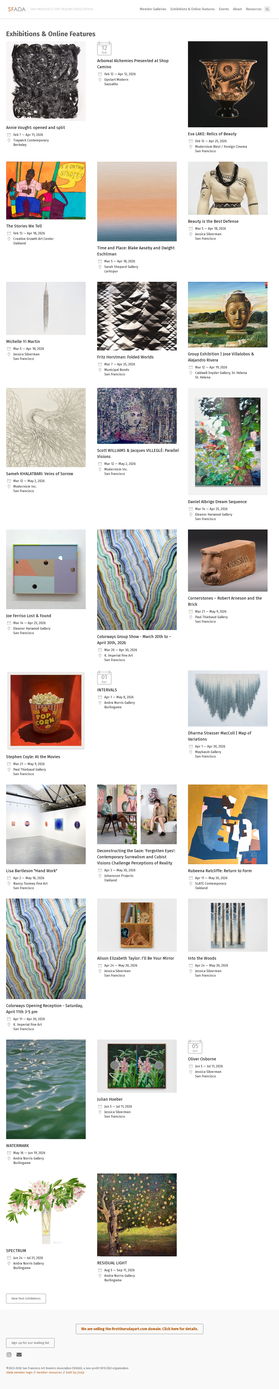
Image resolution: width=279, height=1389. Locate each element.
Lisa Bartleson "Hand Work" (31, 870)
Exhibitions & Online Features (192, 9)
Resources (254, 9)
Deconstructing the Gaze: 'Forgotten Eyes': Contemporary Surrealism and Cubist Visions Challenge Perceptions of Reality (136, 856)
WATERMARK (17, 1145)
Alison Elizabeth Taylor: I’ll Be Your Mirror (135, 958)
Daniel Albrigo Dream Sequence (217, 501)
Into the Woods (202, 958)
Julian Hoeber (110, 1099)
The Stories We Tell (24, 226)
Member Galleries (153, 9)
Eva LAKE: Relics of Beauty (212, 133)
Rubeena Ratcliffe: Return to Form (220, 870)
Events (224, 9)
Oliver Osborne (202, 1059)
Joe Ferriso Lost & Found (28, 615)
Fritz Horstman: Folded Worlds (125, 357)
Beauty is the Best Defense (213, 221)
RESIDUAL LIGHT (112, 1262)
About (237, 9)
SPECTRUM (16, 1250)
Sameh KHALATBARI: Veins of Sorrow (39, 473)
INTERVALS (107, 689)
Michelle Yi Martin (23, 341)
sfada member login (19, 1372)
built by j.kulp (75, 1372)
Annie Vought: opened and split (35, 127)
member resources (49, 1372)
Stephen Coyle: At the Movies (33, 756)
